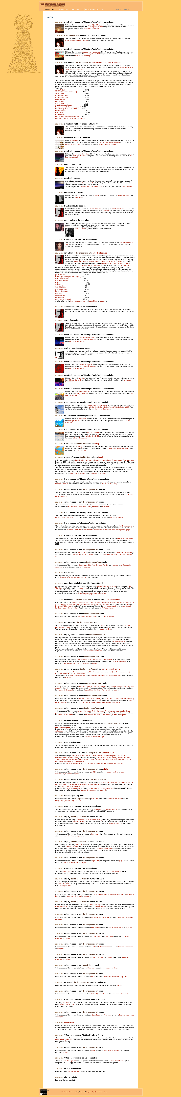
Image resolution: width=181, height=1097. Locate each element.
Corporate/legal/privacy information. (96, 1092)
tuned (64, 1038)
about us (100, 9)
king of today (126, 759)
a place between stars (86, 337)
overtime (106, 211)
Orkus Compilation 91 (125, 538)
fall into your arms (94, 265)
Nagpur (96, 460)
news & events (50, 9)
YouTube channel (108, 608)
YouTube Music (70, 69)
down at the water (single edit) (66, 92)
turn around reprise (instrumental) (67, 116)
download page (123, 195)
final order (117, 759)
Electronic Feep (97, 957)
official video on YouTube (108, 144)
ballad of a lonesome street (106, 586)
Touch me (65, 1002)
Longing (109, 957)
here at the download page (94, 737)
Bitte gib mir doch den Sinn (91, 784)
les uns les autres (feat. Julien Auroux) (80, 759)
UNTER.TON (80, 229)
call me (96, 195)
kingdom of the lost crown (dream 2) (68, 107)
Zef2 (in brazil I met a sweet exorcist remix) (107, 894)
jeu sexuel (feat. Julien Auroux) (90, 699)
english (118, 9)
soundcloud (127, 187)
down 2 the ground (62, 727)
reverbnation (59, 774)
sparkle (81, 378)
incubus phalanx (117, 263)
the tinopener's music (68, 1092)
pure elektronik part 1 (111, 669)
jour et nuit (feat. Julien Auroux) (73, 786)
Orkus (67, 227)
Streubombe (95, 928)
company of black (61, 97)
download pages (73, 1071)
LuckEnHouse (90, 9)
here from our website (73, 144)
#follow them (59, 94)
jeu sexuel (120, 602)
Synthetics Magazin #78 (63, 1040)
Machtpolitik (59, 297)
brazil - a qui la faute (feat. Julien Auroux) (119, 699)
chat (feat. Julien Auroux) (87, 617)
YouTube (68, 677)
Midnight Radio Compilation (109, 407)
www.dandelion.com (116, 823)
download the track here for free (91, 187)
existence (105, 507)
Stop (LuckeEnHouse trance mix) (101, 672)
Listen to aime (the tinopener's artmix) (73, 577)
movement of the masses (91, 52)
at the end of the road (114, 261)
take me (91, 968)
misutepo (115, 565)
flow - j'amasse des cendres (100, 604)
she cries (95, 507)
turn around (59, 101)
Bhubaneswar (117, 460)
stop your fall (59, 103)
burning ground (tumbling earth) (93, 25)
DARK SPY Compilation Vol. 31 (105, 809)
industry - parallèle (78, 602)
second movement (62, 96)
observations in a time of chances (107, 63)
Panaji (96, 444)
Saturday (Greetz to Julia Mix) (96, 405)
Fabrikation (59, 761)
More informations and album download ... (70, 118)
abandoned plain (84, 392)
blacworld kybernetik (62, 674)
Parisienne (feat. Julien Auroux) (66, 758)
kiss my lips (59, 112)
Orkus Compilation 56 (113, 871)
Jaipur (83, 460)
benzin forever (60, 111)
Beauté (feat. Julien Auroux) (86, 756)
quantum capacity (61, 280)
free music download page (118, 448)
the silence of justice (86, 364)
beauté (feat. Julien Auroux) (110, 782)
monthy (100, 756)
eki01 (73, 756)
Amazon (80, 69)
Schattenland (67, 871)
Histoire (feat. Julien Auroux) (107, 758)
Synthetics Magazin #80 (66, 1004)
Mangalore (82, 419)
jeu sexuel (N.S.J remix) (63, 606)
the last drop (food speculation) (66, 109)
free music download (77, 301)
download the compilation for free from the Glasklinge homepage (107, 530)
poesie (88, 507)
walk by (91, 261)
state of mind (59, 90)
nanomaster (84, 672)
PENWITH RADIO (63, 884)
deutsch (126, 9)
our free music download (77, 507)
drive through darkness (63, 105)
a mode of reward (95, 209)
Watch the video (88, 554)
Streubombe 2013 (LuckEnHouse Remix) (93, 565)
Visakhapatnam (128, 460)
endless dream (60, 114)
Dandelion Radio (118, 209)
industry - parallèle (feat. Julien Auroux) (93, 686)
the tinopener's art (77, 9)
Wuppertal (67, 761)
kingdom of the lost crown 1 (83, 183)
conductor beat (79, 674)
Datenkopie (96, 1015)
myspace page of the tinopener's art (100, 788)
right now (79, 844)
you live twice (126, 265)
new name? (69, 1023)
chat (127, 604)
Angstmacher (60, 295)
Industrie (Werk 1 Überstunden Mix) (68, 784)
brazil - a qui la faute (93, 602)
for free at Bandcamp (91, 29)
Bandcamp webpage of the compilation (92, 594)
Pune (109, 460)
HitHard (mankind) (97, 994)
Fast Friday (109, 936)
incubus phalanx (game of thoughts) (68, 276)
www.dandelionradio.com (93, 651)
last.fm (65, 608)
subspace (59, 731)
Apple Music (129, 67)
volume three (82, 588)
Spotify (122, 67)
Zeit (93, 947)
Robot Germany (94, 905)
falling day (95, 799)
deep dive (85, 154)
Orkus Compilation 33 (117, 1061)
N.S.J (102, 625)
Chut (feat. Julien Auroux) (104, 759)
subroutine (75, 672)
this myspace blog (65, 885)
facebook (103, 301)
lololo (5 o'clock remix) (122, 672)
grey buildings (106, 263)
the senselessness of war (100, 917)
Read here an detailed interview (76, 40)
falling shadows (60, 99)
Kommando (95, 834)
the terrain (81, 553)
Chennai (103, 460)
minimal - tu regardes (108, 602)
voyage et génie (113, 599)
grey (120, 861)
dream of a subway (81, 261)
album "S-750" (108, 753)
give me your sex (61, 290)
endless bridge (100, 261)
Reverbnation (73, 608)
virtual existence (78, 761)
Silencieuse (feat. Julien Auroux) (115, 756)
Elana (93, 977)
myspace (116, 702)
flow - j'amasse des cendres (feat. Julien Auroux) (95, 659)
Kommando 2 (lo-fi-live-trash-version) (89, 820)
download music (63, 9)
